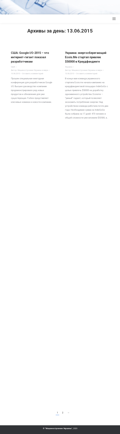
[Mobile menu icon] (114, 19)
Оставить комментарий (32, 73)
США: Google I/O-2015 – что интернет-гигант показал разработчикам (30, 57)
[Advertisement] (53, 6)
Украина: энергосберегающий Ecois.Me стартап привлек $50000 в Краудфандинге (85, 57)
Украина (68, 67)
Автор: (29, 70)
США (13, 67)
